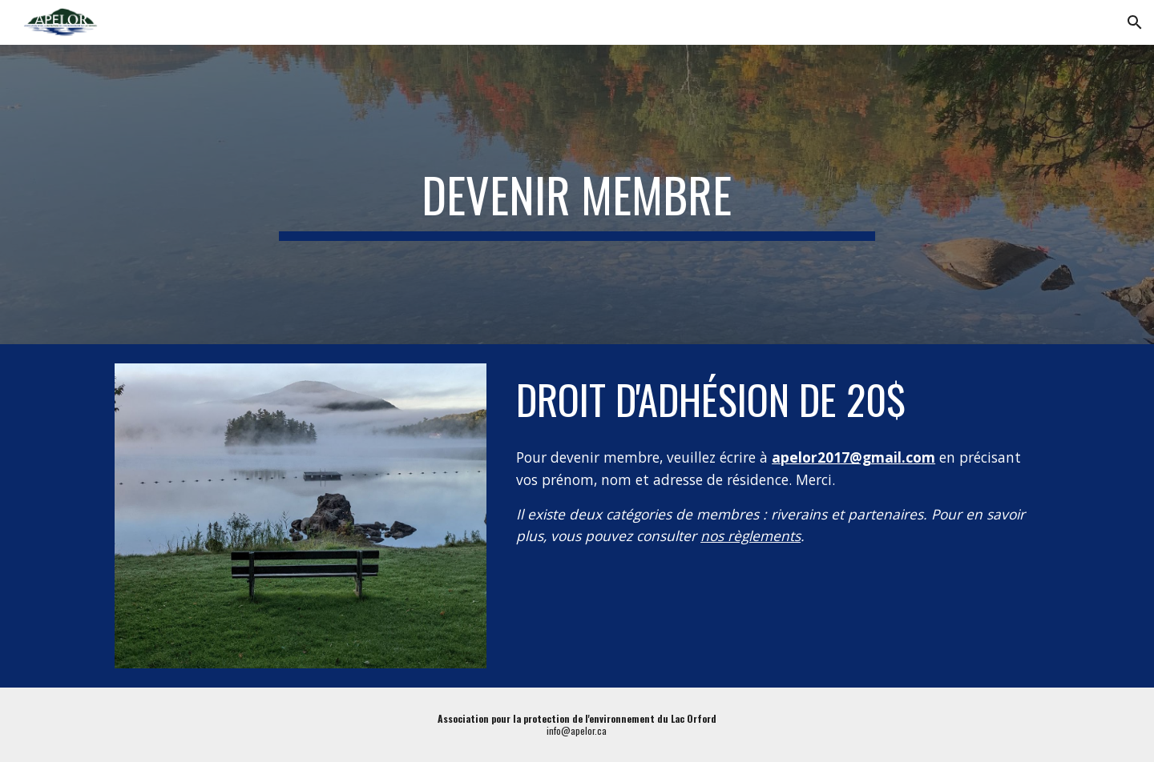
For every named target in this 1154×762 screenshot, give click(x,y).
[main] (577, 194)
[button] (1135, 22)
